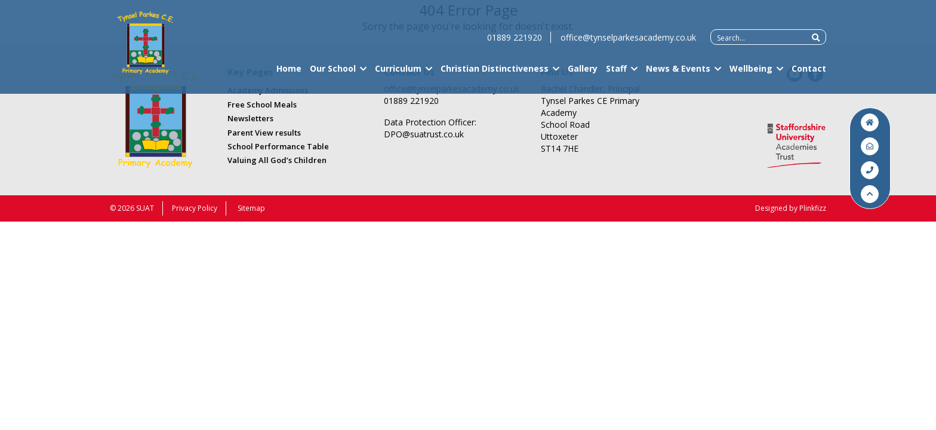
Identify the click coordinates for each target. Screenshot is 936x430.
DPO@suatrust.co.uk (424, 134)
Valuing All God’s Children (277, 160)
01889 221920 (514, 42)
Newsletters (250, 118)
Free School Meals (262, 104)
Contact (809, 73)
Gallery (583, 73)
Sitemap (251, 208)
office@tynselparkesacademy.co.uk (628, 42)
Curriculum (398, 73)
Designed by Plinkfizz (790, 208)
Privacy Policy (194, 208)
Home (288, 73)
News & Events (678, 73)
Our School (333, 73)
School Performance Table (278, 146)
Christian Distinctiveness (495, 73)
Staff (616, 73)
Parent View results (264, 132)
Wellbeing (750, 73)
